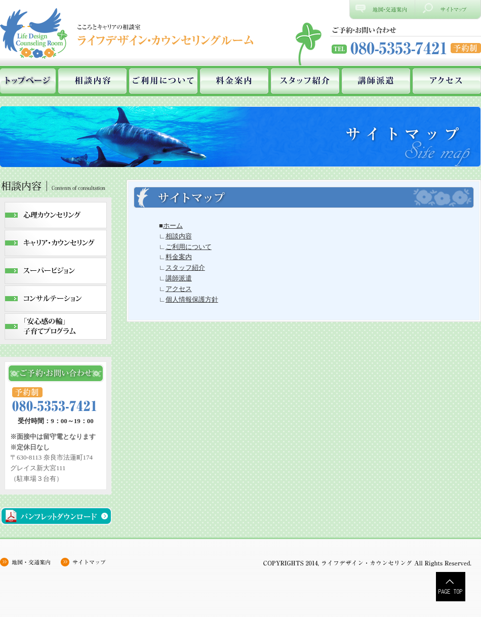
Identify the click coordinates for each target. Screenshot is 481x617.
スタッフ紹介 (305, 81)
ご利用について (163, 81)
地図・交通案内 (30, 562)
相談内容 (92, 81)
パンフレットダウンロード (55, 516)
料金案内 (234, 81)
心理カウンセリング (56, 215)
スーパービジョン (56, 271)
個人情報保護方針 (192, 299)
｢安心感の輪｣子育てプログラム (56, 326)
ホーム (28, 81)
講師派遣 (376, 81)
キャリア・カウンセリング (56, 243)
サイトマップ (448, 9)
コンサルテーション (56, 298)
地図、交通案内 (382, 9)
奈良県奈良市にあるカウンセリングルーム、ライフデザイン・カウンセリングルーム (129, 33)
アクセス (447, 81)
